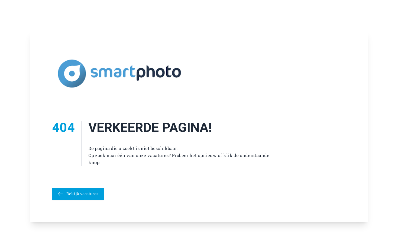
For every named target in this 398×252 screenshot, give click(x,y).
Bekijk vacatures (78, 194)
